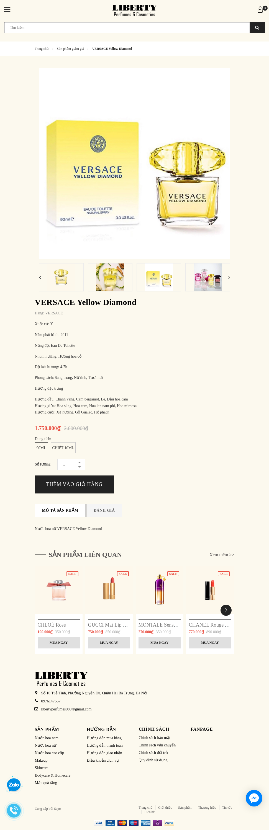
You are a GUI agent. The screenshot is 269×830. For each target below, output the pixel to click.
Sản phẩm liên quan (85, 554)
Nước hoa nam (47, 738)
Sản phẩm (185, 808)
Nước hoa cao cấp (49, 753)
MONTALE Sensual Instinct (168, 625)
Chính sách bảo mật (154, 738)
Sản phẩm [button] (47, 729)
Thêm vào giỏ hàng (74, 484)
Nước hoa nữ (46, 745)
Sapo (57, 809)
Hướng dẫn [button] (101, 729)
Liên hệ (150, 812)
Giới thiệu (165, 808)
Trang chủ (146, 808)
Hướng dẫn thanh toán (105, 745)
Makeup (41, 760)
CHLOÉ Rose (52, 625)
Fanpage (202, 729)
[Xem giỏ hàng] (260, 9)
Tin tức (227, 808)
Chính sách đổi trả (153, 753)
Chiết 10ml (63, 448)
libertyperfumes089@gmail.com (66, 709)
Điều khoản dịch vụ (103, 760)
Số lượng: (43, 464)
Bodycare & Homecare (53, 775)
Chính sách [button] (154, 729)
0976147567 (51, 701)
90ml (41, 448)
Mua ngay (59, 643)
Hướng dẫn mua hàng (104, 738)
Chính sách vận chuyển (157, 745)
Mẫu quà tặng (46, 783)
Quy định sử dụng (153, 760)
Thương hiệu (207, 808)
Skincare (41, 768)
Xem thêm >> (221, 554)
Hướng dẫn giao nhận (104, 753)
